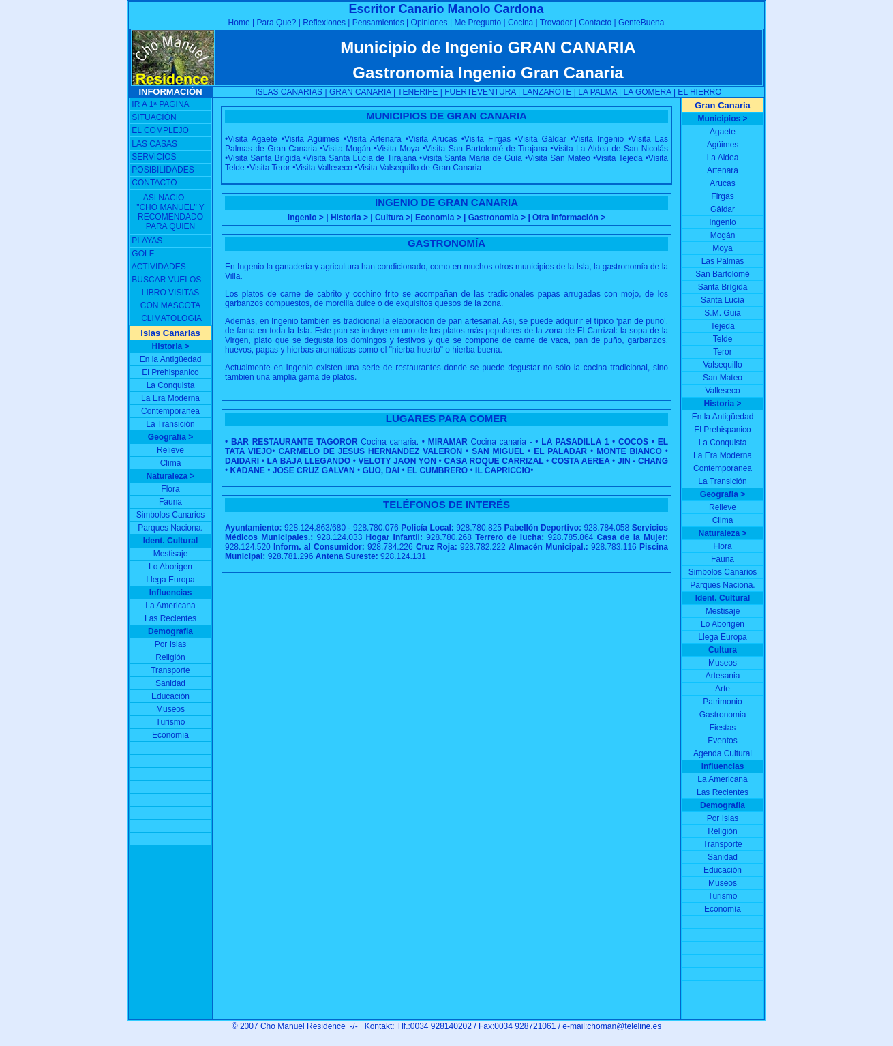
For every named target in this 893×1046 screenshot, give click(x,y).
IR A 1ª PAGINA (160, 104)
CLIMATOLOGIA (171, 318)
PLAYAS (147, 240)
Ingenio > (307, 217)
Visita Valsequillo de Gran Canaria (420, 168)
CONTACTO (154, 183)
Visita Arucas (432, 139)
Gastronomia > (497, 217)
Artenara (722, 170)
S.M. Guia (722, 313)
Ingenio (722, 222)
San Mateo (722, 378)
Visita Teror (269, 168)
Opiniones (429, 22)
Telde (723, 339)
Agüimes (723, 144)
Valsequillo (722, 365)
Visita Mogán (347, 148)
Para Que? (276, 22)
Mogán (723, 235)
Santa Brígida (723, 287)
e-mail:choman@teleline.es (611, 1026)
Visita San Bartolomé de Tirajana (486, 148)
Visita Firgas (487, 139)
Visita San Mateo (559, 158)
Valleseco (722, 390)
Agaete (723, 131)
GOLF (143, 253)
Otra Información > (568, 217)
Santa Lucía (722, 300)
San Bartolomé (722, 274)
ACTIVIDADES (159, 266)
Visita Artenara (373, 139)
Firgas (722, 196)
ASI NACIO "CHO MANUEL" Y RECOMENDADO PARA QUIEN (170, 212)
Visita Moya (398, 148)
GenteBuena (641, 22)
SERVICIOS (154, 157)
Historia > (349, 217)
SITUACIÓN (154, 117)
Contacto (594, 22)
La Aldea (723, 157)
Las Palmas (722, 261)
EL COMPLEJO (160, 130)
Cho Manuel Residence (304, 1026)
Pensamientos (377, 22)
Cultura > (392, 217)
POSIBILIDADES (163, 170)
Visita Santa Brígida (264, 158)
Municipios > (722, 118)
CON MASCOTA (170, 305)
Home (239, 22)
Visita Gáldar (542, 139)
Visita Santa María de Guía (472, 158)
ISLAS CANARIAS (288, 92)
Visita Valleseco (323, 168)
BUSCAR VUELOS (166, 279)
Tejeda (722, 326)
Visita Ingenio (598, 139)
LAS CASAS (154, 144)
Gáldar (722, 209)
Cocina (521, 22)
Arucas (722, 183)
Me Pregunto (477, 22)
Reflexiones (324, 22)
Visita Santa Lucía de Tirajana (361, 158)
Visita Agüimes (311, 139)
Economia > (438, 217)
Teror (722, 352)
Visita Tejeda (619, 158)
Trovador (557, 22)
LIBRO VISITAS (170, 292)
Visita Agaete (252, 139)
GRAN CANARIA (360, 92)
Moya (722, 248)
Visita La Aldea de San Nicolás (610, 148)
